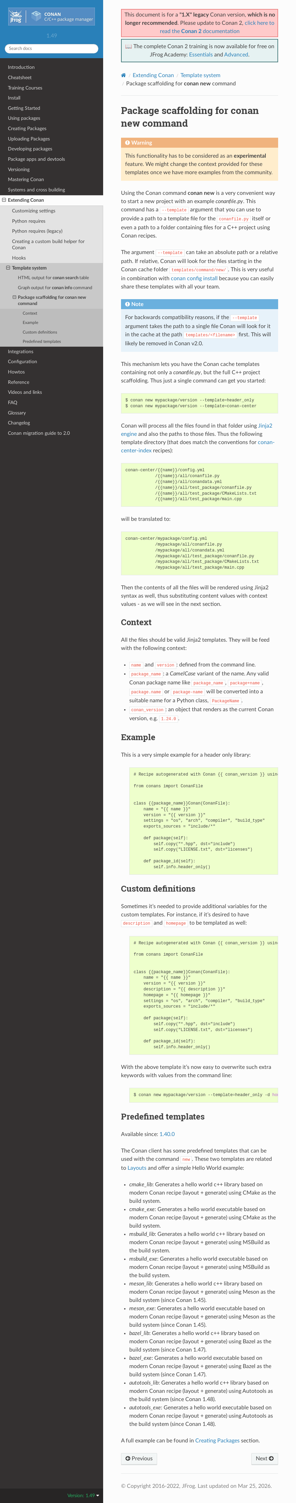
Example (30, 323)
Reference (18, 382)
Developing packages (30, 148)
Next (265, 1458)
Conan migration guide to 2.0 (39, 433)
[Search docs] (51, 49)
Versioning (19, 169)
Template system (26, 268)
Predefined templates (42, 342)
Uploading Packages (29, 138)
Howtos (16, 372)
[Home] (123, 75)
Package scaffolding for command (49, 300)
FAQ (12, 402)
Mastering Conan (26, 179)
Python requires (28, 221)
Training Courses (25, 88)
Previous (139, 1458)
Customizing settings (33, 210)
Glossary (17, 413)
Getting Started (24, 108)
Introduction (21, 67)
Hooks (19, 258)
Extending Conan (23, 200)
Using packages (24, 118)
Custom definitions (40, 332)
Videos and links (25, 392)
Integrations (20, 351)
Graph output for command (55, 288)
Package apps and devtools (36, 159)
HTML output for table (53, 278)
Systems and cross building (36, 189)
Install (14, 98)
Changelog (19, 422)
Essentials (201, 54)
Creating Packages (27, 128)
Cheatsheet (20, 77)
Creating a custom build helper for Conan (48, 244)
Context (30, 313)
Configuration (22, 361)
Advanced (236, 54)
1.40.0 (167, 1134)
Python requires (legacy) (37, 231)
